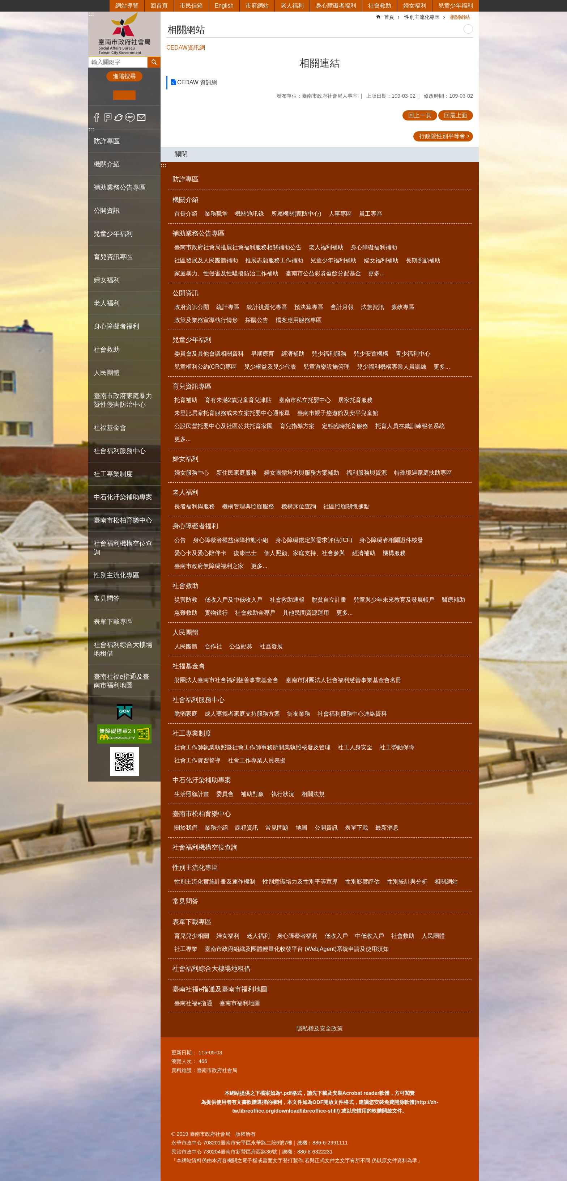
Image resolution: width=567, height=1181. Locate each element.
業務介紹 (216, 828)
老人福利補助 (326, 247)
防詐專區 (107, 141)
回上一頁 (419, 115)
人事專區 (340, 214)
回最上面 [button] (455, 115)
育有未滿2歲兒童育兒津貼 (238, 400)
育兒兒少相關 (191, 936)
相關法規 (313, 794)
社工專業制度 (192, 733)
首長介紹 (185, 214)
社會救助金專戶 (255, 613)
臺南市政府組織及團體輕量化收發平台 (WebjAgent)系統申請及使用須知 (297, 949)
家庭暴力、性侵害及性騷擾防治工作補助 (226, 273)
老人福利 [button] (107, 303)
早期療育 (262, 354)
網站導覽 (126, 6)
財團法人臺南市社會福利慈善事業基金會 (226, 680)
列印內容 (468, 29)
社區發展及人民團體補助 (206, 260)
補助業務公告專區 (198, 233)
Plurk (108, 117)
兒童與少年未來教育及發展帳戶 (394, 600)
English (224, 6)
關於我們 (185, 828)
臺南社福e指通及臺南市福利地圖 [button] (121, 681)
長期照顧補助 (423, 260)
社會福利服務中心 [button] (120, 450)
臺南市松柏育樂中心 (201, 813)
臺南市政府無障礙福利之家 (209, 566)
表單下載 (356, 828)
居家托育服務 (355, 400)
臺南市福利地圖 (239, 1003)
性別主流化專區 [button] (116, 575)
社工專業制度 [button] (113, 474)
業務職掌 (216, 214)
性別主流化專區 (422, 17)
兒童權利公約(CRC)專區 (205, 367)
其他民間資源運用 (306, 613)
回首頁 (159, 6)
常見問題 (277, 828)
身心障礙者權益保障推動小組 (230, 540)
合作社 (213, 646)
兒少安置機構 (371, 354)
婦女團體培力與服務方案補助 (301, 473)
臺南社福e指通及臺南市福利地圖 (219, 989)
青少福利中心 (413, 354)
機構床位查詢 (298, 506)
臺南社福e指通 (193, 1003)
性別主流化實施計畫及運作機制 (214, 882)
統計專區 (227, 307)
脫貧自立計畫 (329, 600)
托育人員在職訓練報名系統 (410, 426)
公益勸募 (240, 646)
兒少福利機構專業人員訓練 (391, 367)
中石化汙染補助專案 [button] (123, 497)
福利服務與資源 (366, 473)
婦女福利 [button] (107, 280)
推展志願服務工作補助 (274, 260)
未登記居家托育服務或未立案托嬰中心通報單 (232, 413)
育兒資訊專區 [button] (113, 257)
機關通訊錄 (249, 214)
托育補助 (185, 400)
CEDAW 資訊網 (197, 82)
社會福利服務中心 (198, 699)
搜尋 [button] (154, 62)
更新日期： (184, 1052)
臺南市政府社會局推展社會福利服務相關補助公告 (238, 247)
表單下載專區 (192, 922)
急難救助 (185, 613)
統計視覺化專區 (267, 307)
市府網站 (257, 6)
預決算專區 (308, 307)
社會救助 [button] (107, 349)
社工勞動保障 (397, 747)
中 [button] (124, 95)
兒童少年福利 (455, 6)
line (130, 117)
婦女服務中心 (191, 473)
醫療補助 (453, 600)
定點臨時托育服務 (345, 426)
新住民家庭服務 (236, 473)
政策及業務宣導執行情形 (206, 320)
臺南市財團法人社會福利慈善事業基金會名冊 (343, 680)
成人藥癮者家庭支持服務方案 (242, 714)
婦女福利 (414, 6)
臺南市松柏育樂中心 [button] (123, 520)
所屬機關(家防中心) (296, 214)
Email (141, 117)
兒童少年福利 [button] (113, 233)
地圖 (301, 828)
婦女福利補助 (381, 260)
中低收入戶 (369, 936)
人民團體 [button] (107, 372)
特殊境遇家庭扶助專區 (423, 473)
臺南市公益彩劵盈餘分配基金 (323, 273)
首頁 (389, 17)
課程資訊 (246, 828)
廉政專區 (402, 307)
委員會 (225, 794)
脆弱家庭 (185, 714)
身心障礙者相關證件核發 (391, 540)
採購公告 (256, 320)
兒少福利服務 (329, 354)
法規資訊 (372, 307)
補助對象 (252, 794)
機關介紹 (185, 199)
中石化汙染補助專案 (201, 780)
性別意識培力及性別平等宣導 (300, 882)
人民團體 (185, 632)
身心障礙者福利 (336, 6)
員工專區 (370, 214)
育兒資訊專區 (192, 386)
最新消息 (386, 828)
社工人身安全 (355, 747)
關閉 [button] (181, 154)
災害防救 (185, 600)
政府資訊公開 (191, 307)
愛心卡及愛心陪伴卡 (200, 553)
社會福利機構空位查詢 (123, 548)
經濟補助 (292, 354)
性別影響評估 (362, 882)
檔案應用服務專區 (299, 320)
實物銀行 (216, 613)
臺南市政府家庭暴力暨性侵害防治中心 (123, 400)
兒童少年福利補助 (333, 260)
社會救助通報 (287, 600)
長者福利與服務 (194, 506)
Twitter (118, 117)
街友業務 (298, 714)
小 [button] (102, 95)
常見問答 (107, 598)
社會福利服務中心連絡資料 (352, 714)
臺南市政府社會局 (124, 34)
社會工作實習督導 (197, 760)
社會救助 (379, 6)
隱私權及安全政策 (320, 1028)
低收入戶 (336, 936)
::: (91, 14)
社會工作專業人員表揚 (257, 760)
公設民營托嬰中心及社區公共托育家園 (223, 426)
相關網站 (460, 17)
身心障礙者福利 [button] (116, 326)
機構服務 (394, 553)
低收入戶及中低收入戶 (234, 600)
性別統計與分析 (407, 882)
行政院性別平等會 (442, 136)
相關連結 (319, 63)
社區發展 (271, 646)
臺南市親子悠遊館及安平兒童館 (337, 413)
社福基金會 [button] (110, 427)
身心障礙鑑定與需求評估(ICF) (314, 540)
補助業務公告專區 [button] (120, 187)
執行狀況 (282, 794)
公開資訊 (185, 293)
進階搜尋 (124, 76)
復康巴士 (245, 553)
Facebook (96, 117)
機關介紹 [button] (107, 164)
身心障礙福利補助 (374, 247)
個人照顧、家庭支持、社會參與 (304, 553)
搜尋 (94, 60)
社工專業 (185, 949)
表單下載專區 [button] (113, 621)
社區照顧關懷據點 (346, 506)
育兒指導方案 (297, 426)
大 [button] (147, 95)
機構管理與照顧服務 (248, 506)
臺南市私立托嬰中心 (305, 400)
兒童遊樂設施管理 (326, 367)
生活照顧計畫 (191, 794)
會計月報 (342, 307)
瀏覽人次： (184, 1061)
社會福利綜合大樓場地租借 (123, 649)
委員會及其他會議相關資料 (209, 354)
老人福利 (292, 6)
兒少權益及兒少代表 (270, 367)
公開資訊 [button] (107, 210)
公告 (180, 540)
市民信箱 (191, 6)
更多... (376, 273)
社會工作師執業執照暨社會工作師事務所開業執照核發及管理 (252, 747)
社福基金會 (188, 666)
